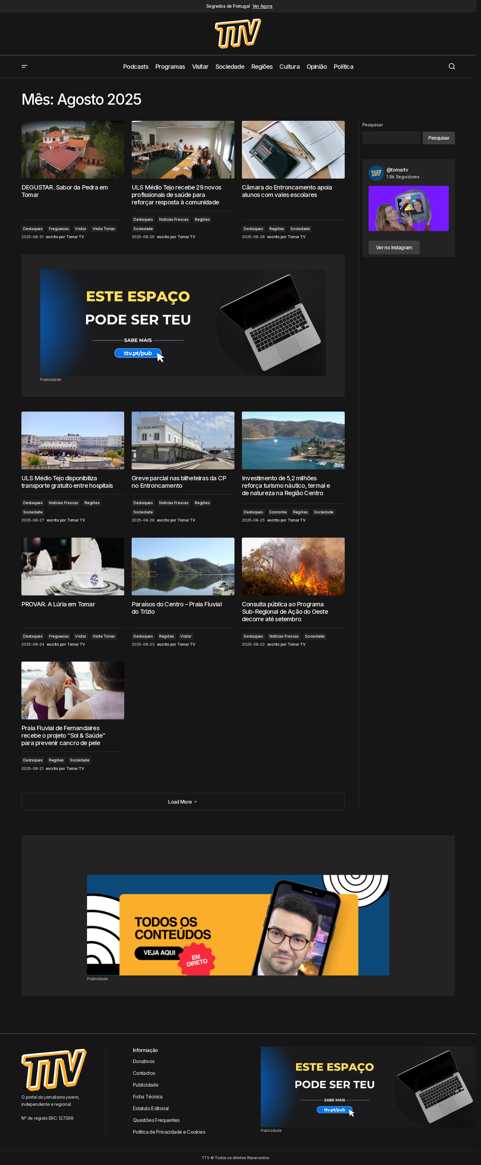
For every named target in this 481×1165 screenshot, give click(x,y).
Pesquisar (372, 124)
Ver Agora (262, 6)
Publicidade (145, 1085)
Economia (278, 512)
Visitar (80, 228)
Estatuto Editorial (150, 1108)
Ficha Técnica (148, 1096)
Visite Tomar (104, 228)
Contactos (144, 1073)
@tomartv (397, 170)
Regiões (202, 219)
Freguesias (59, 228)
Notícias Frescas (174, 219)
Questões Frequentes (156, 1120)
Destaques (33, 228)
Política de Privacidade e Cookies (169, 1132)
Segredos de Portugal (228, 6)
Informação (145, 1050)
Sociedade (143, 228)
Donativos (143, 1061)
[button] (24, 66)
